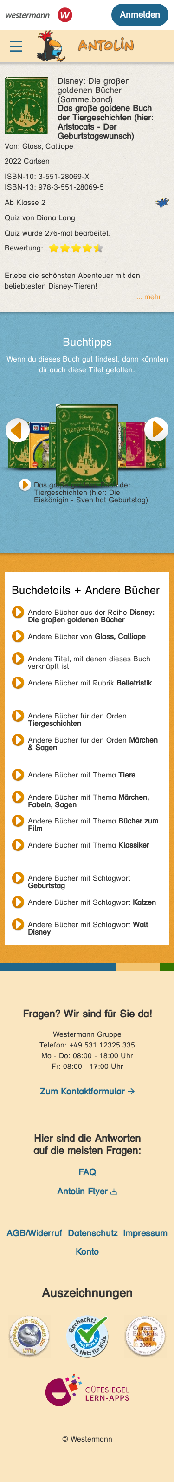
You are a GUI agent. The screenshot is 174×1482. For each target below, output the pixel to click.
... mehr (148, 296)
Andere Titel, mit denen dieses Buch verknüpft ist (89, 659)
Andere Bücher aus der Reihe (91, 613)
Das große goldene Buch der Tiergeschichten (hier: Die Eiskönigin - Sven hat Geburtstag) (91, 486)
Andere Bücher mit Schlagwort (79, 879)
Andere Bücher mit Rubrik (90, 682)
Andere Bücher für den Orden (77, 717)
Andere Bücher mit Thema (81, 775)
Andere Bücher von (87, 636)
